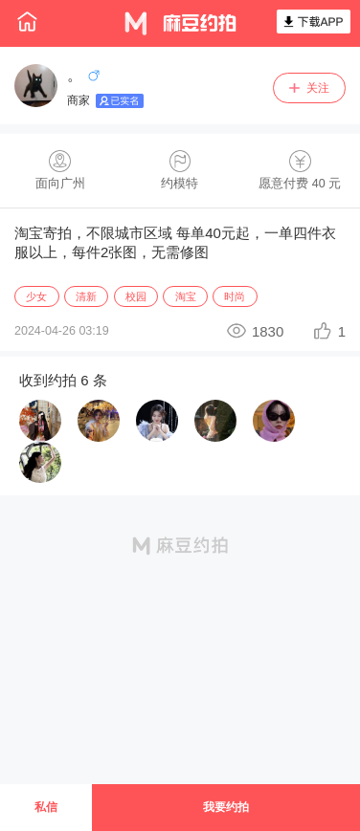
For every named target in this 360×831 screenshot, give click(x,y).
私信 (45, 807)
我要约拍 (226, 807)
